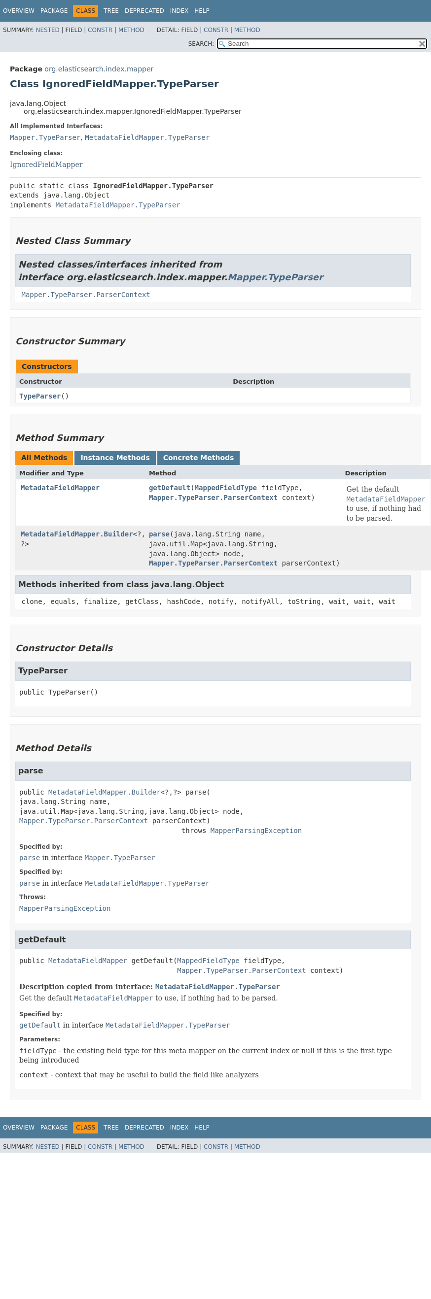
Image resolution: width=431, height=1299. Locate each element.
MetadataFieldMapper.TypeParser (147, 137)
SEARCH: (201, 43)
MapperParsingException (256, 830)
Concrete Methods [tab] (198, 458)
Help (202, 10)
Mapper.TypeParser (45, 137)
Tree (111, 10)
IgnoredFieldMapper (46, 164)
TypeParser (40, 396)
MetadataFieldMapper (60, 488)
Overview (19, 10)
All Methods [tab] (44, 458)
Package (54, 10)
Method (131, 30)
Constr (100, 30)
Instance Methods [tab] (114, 458)
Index (179, 10)
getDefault (169, 488)
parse (159, 534)
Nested (47, 30)
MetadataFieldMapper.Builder (77, 534)
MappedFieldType (226, 488)
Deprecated (144, 10)
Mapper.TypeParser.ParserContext (85, 295)
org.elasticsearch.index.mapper (98, 69)
